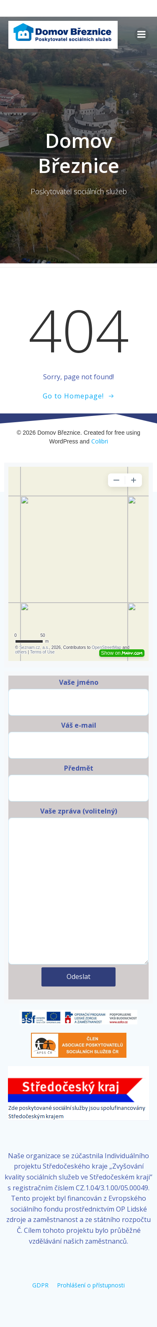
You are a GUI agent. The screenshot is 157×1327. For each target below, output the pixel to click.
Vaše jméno (78, 697)
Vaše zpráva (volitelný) (78, 885)
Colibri (99, 441)
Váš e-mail (78, 740)
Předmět (78, 782)
